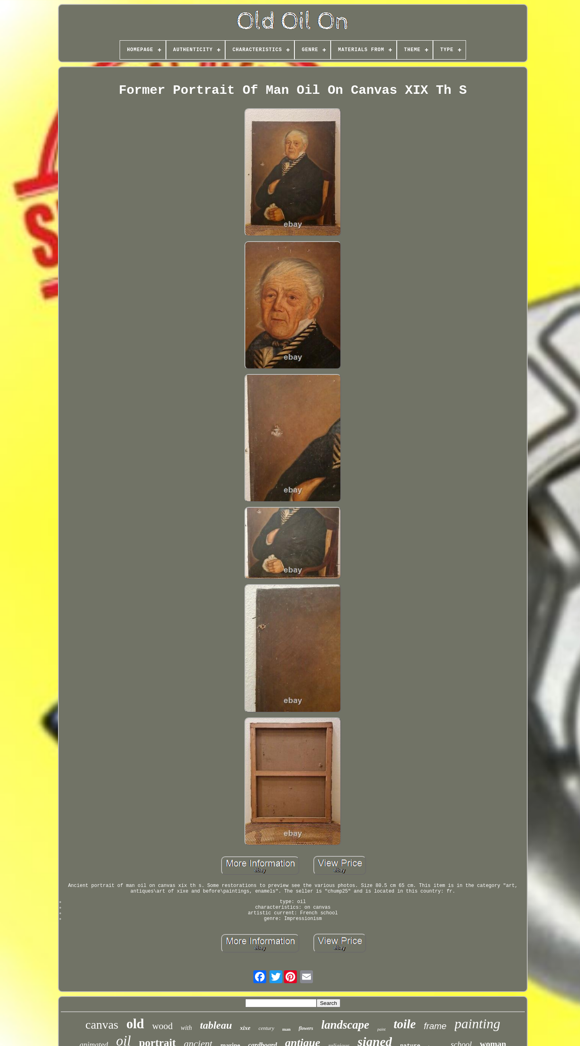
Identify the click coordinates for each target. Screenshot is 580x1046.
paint (381, 1029)
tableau (216, 1025)
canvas (101, 1024)
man (286, 1029)
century (266, 1028)
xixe (245, 1028)
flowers (305, 1028)
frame (435, 1026)
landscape (345, 1024)
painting (477, 1023)
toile (405, 1024)
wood (162, 1026)
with (186, 1027)
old (135, 1024)
